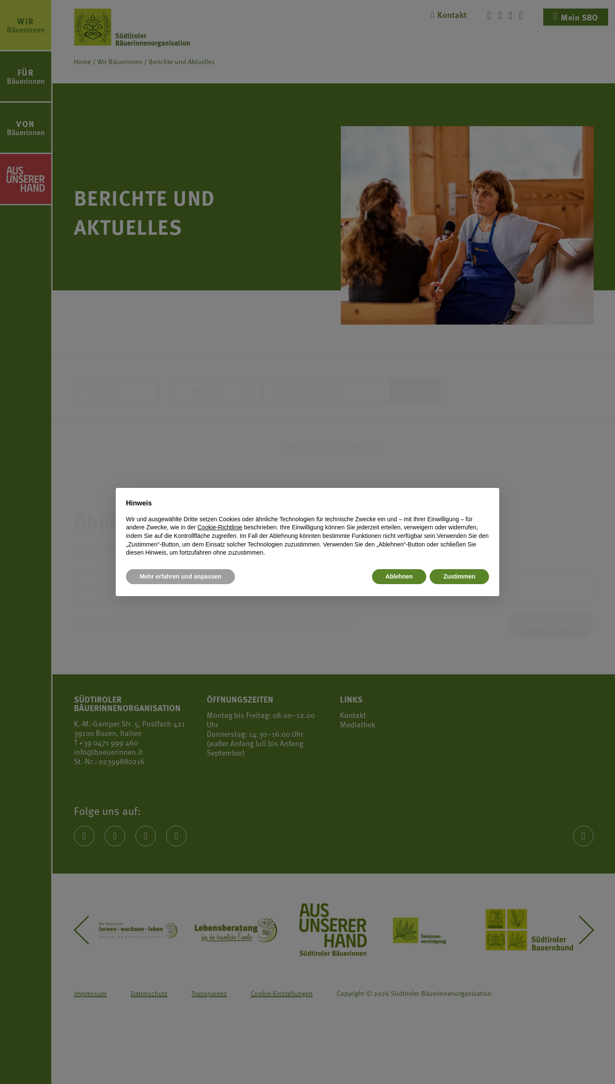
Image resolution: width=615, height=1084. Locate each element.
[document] (307, 527)
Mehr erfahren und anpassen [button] (180, 576)
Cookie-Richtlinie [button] (219, 527)
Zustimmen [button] (459, 576)
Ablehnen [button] (399, 576)
